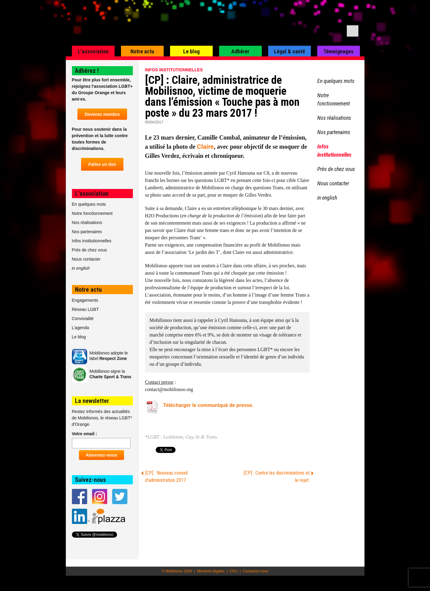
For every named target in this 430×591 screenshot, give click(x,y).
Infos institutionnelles (174, 69)
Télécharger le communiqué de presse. (208, 405)
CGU (233, 571)
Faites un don (102, 164)
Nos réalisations (87, 222)
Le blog (191, 51)
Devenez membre (102, 114)
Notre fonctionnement (92, 213)
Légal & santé (289, 51)
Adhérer (240, 51)
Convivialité (83, 318)
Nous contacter (86, 259)
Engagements (85, 300)
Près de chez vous (89, 249)
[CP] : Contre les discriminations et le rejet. (277, 476)
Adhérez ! (87, 70)
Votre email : (84, 433)
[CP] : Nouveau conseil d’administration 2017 (166, 476)
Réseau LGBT (85, 309)
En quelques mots (89, 204)
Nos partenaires (87, 231)
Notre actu (142, 51)
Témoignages (338, 51)
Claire (205, 146)
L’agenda (80, 327)
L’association (93, 51)
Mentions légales (211, 571)
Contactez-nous (255, 571)
